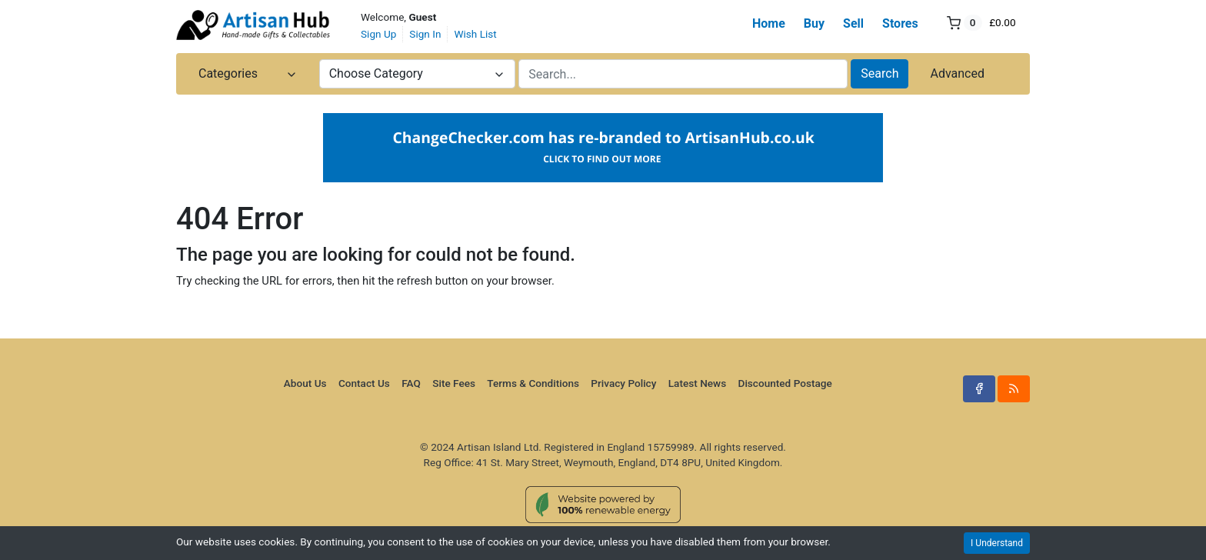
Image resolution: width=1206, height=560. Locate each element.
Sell (853, 23)
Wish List (475, 34)
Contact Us (364, 383)
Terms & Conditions (533, 383)
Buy (814, 23)
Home (768, 23)
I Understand (997, 543)
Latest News (697, 383)
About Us (305, 383)
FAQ (411, 383)
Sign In (425, 34)
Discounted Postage (785, 383)
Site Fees (453, 383)
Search (879, 73)
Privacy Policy (623, 383)
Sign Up (378, 34)
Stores (900, 23)
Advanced (957, 73)
